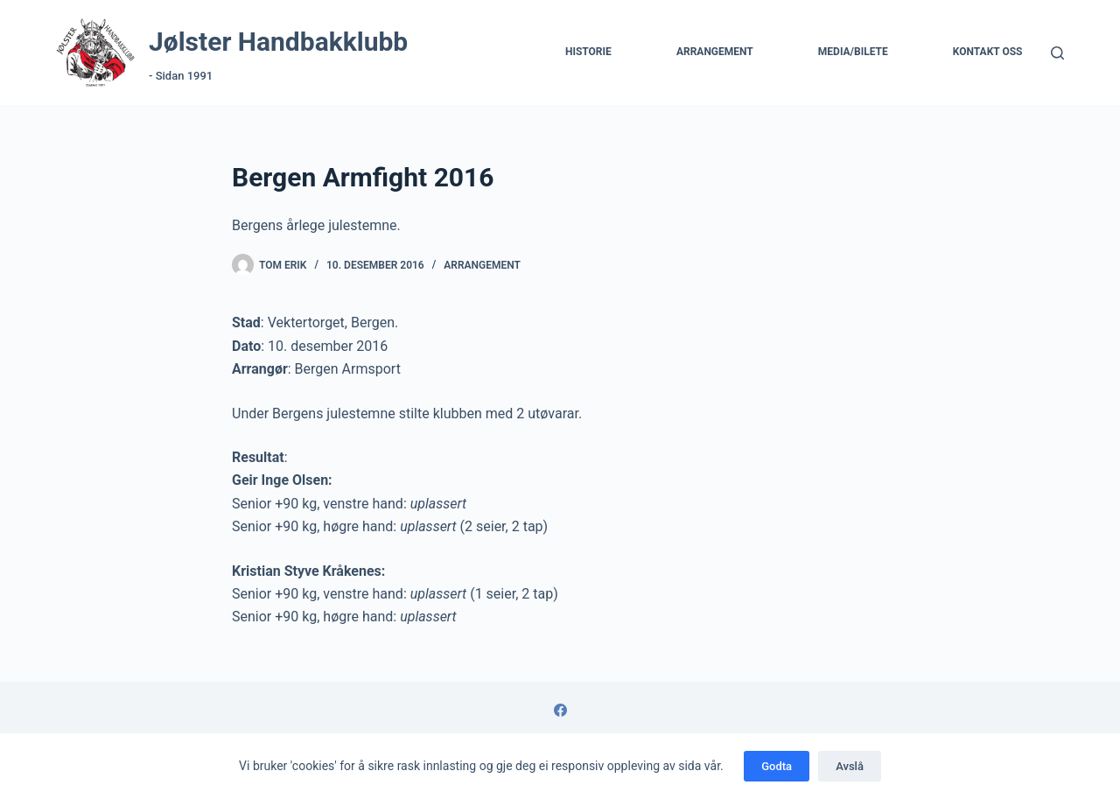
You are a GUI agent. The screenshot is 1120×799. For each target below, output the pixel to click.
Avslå (850, 766)
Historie (588, 52)
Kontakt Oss (988, 52)
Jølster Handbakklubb (278, 41)
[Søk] (1057, 53)
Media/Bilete (853, 52)
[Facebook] (560, 710)
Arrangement (714, 52)
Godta (776, 766)
